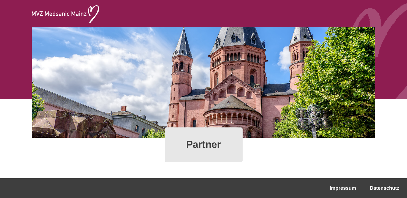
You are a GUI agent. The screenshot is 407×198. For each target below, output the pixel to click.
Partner (203, 144)
